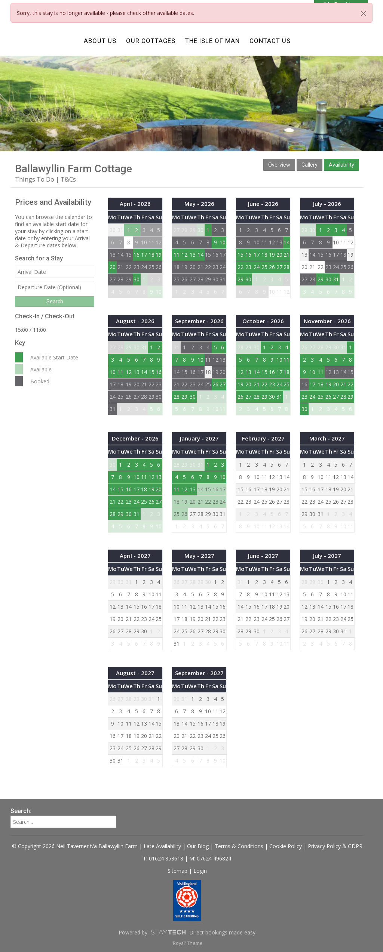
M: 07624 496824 (210, 858)
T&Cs (68, 179)
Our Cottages (150, 40)
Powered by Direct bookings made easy (187, 932)
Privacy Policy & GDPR (335, 846)
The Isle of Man (212, 40)
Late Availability (162, 846)
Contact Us (270, 40)
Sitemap (177, 870)
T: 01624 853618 (164, 858)
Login (200, 870)
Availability (341, 165)
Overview (279, 165)
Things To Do (34, 179)
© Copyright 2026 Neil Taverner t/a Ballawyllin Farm (75, 846)
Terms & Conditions (239, 846)
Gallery (309, 165)
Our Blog (198, 846)
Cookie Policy (285, 846)
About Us (100, 40)
